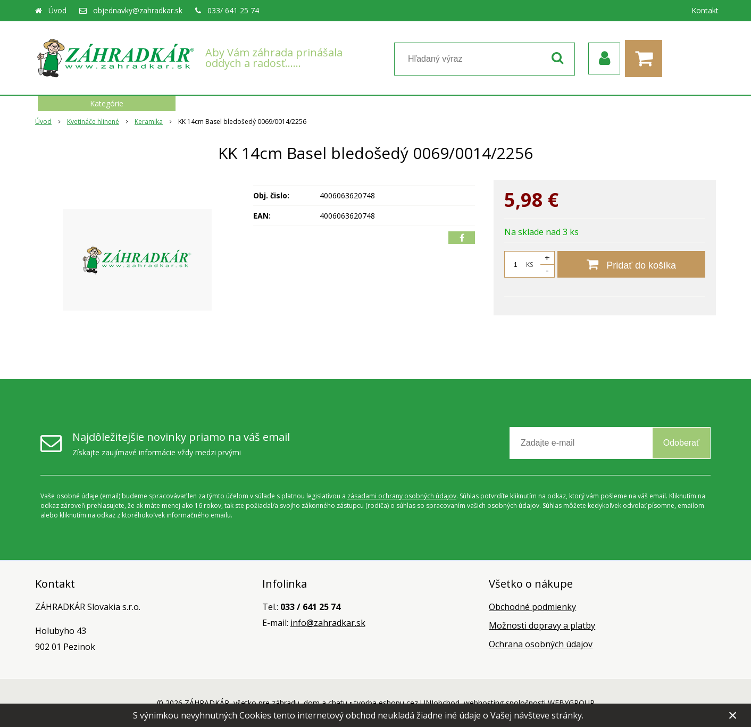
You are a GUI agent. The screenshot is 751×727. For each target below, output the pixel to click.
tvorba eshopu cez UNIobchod (407, 703)
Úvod (57, 10)
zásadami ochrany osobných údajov (401, 495)
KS (529, 264)
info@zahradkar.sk (327, 623)
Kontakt (705, 10)
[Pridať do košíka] (631, 264)
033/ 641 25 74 (233, 10)
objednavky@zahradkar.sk (137, 10)
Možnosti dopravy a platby (542, 625)
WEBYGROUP (571, 703)
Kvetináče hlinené (93, 121)
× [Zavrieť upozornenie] (733, 715)
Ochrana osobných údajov (541, 644)
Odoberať (681, 442)
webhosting (484, 703)
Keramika (149, 121)
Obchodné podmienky (532, 607)
